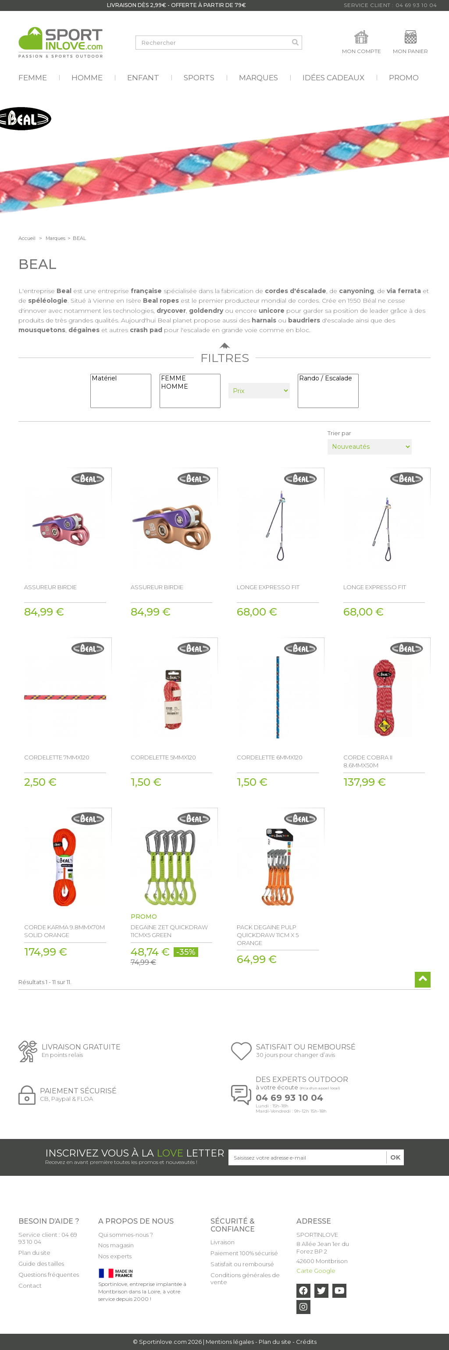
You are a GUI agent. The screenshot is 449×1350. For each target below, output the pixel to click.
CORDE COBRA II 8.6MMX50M (367, 761)
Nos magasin (116, 1245)
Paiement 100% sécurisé (244, 1253)
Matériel (121, 378)
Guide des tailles (41, 1263)
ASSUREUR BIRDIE (50, 587)
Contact (30, 1285)
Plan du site (34, 1252)
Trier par (339, 433)
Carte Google (315, 1270)
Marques (55, 238)
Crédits (306, 1341)
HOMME (190, 387)
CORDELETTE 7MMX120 (56, 757)
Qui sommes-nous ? (125, 1234)
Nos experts (115, 1256)
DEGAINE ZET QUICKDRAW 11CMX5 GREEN (169, 931)
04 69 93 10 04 (289, 1098)
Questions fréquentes (48, 1274)
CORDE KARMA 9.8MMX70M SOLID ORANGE (64, 931)
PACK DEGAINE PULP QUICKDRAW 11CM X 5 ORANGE (268, 935)
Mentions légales (230, 1341)
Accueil (27, 238)
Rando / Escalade (328, 378)
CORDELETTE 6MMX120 (270, 757)
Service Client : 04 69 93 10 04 (390, 5)
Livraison (222, 1242)
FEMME (190, 378)
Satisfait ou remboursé (242, 1264)
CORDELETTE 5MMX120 (163, 757)
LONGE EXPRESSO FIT (268, 587)
